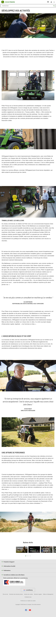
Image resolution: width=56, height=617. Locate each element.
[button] (26, 610)
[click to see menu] (54, 2)
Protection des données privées (16, 594)
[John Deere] (9, 2)
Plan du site (5, 594)
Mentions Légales (38, 594)
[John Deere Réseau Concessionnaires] (48, 2)
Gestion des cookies (28, 594)
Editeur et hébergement (48, 594)
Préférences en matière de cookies (27, 600)
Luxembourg (28, 590)
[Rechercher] (28, 5)
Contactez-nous (28, 597)
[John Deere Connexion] (51, 2)
